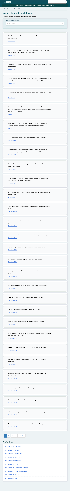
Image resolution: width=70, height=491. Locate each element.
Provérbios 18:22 (12, 211)
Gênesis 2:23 (11, 83)
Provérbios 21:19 (12, 238)
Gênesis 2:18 (11, 55)
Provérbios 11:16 (12, 169)
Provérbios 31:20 (12, 403)
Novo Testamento (28, 5)
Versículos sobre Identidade (13, 446)
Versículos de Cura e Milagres (13, 453)
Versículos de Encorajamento (13, 457)
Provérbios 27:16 (12, 262)
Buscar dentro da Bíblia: (12, 20)
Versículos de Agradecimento (13, 450)
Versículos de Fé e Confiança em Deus (16, 471)
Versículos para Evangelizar (13, 460)
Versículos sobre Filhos (11, 464)
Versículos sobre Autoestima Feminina (16, 467)
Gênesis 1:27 (11, 41)
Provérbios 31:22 (12, 427)
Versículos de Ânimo (11, 478)
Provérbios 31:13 (12, 312)
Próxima (21, 436)
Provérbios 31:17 (12, 364)
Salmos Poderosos (45, 5)
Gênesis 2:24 (11, 98)
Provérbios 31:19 (12, 391)
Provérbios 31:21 (12, 415)
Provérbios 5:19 (12, 155)
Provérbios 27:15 (12, 250)
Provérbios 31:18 (12, 379)
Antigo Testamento (19, 5)
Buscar (65, 2)
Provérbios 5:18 (12, 140)
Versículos (39, 5)
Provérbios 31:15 (12, 338)
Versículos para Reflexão (12, 474)
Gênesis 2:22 (11, 69)
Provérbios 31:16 (12, 350)
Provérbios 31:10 (12, 276)
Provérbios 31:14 (12, 324)
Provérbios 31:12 (12, 300)
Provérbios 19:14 (12, 226)
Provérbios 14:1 (12, 197)
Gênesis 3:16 (11, 114)
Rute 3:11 (10, 128)
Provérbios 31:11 (12, 288)
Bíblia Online (6, 8)
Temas (34, 5)
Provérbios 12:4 (12, 183)
